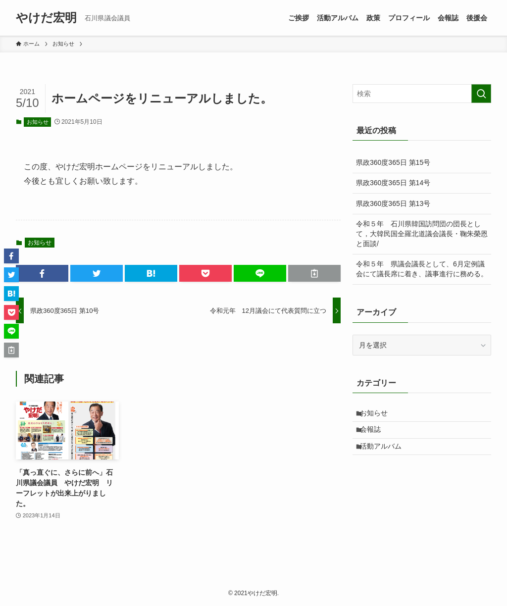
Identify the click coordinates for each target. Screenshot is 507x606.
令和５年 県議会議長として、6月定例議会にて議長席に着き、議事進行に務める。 (422, 269)
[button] (42, 273)
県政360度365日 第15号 (393, 162)
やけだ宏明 (46, 18)
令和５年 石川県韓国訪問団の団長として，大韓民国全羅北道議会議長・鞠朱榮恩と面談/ (422, 233)
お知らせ (38, 122)
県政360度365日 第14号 (393, 183)
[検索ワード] (422, 93)
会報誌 (375, 435)
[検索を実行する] (481, 93)
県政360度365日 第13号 (393, 203)
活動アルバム (385, 456)
